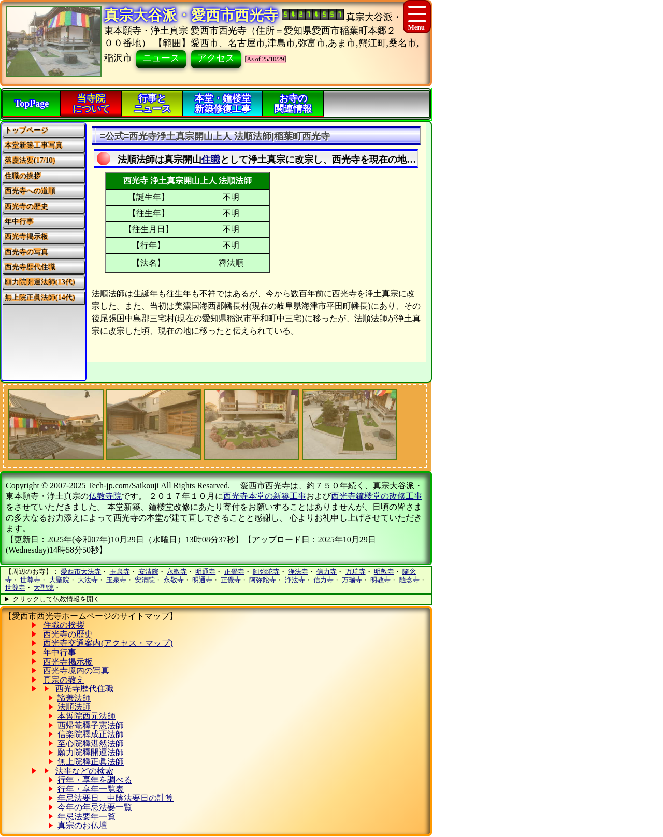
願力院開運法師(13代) (40, 282)
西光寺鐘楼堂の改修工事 (376, 496)
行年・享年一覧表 (90, 789)
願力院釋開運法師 (90, 752)
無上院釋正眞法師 (90, 761)
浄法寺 (298, 571)
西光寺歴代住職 (30, 267)
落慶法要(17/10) (30, 160)
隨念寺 (409, 580)
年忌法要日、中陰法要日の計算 (115, 797)
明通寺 (205, 571)
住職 (210, 159)
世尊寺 (30, 580)
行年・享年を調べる (94, 779)
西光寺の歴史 (26, 206)
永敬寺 (177, 571)
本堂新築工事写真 (34, 145)
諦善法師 (74, 698)
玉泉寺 (120, 571)
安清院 (148, 571)
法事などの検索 (84, 771)
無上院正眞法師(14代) (40, 297)
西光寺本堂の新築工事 (264, 496)
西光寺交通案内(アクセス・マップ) (108, 643)
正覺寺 (234, 571)
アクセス (216, 58)
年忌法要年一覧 (86, 816)
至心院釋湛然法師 (90, 743)
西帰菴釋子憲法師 (90, 725)
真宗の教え (63, 679)
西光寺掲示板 (26, 236)
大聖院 (59, 580)
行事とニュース (152, 103)
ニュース (161, 58)
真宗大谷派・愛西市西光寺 (191, 15)
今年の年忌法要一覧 (94, 807)
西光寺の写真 (26, 252)
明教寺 (384, 571)
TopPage (32, 103)
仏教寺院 (105, 496)
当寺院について (91, 103)
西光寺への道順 (30, 191)
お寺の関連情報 (293, 103)
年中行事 (19, 221)
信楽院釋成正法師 (90, 734)
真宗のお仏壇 (82, 825)
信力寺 (326, 571)
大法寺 (88, 580)
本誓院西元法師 (86, 716)
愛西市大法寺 (81, 571)
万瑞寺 (355, 571)
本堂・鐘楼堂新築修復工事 (223, 103)
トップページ (26, 130)
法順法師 (74, 706)
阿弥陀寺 (266, 571)
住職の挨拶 (23, 176)
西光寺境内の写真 (76, 670)
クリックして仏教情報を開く (56, 599)
